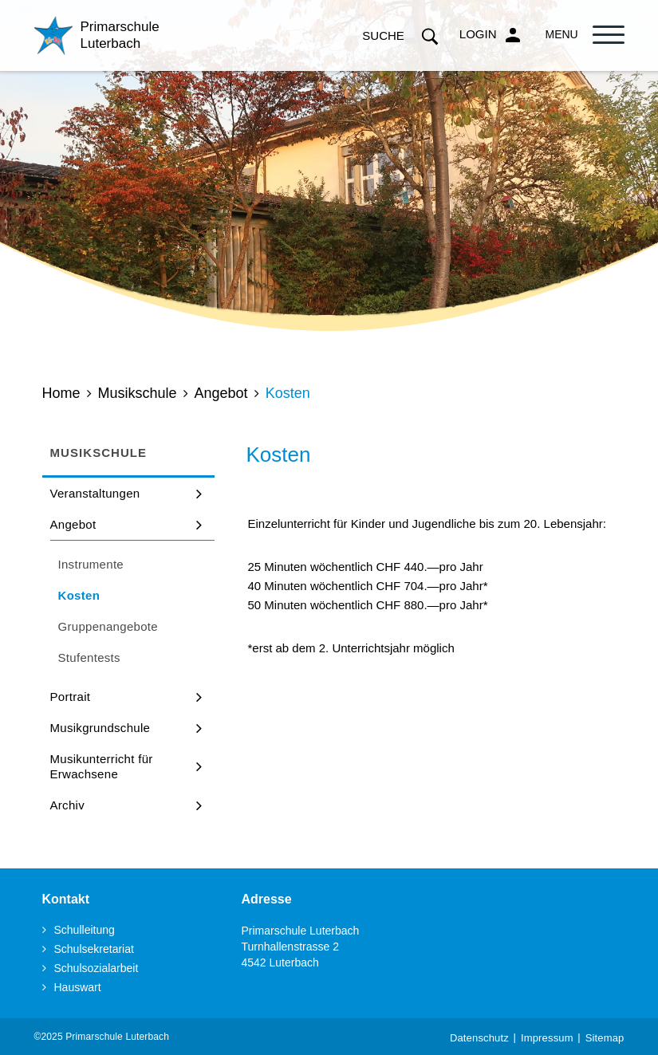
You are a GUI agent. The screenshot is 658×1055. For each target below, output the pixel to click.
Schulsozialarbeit (96, 968)
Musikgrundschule (100, 727)
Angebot (73, 524)
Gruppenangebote (108, 626)
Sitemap (605, 1038)
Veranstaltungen (95, 493)
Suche (400, 35)
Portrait (70, 696)
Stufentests (89, 657)
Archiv (67, 805)
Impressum (547, 1038)
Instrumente (91, 564)
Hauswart (77, 987)
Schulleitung (84, 929)
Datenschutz (479, 1038)
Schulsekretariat (94, 949)
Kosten (117, 595)
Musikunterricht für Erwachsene (101, 766)
